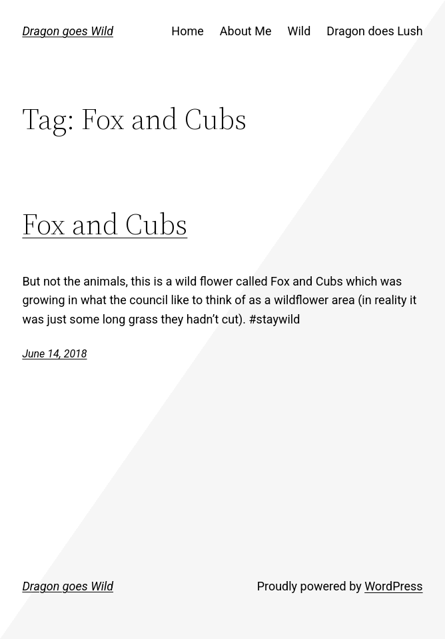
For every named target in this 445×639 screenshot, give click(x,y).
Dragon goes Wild (67, 31)
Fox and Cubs (104, 224)
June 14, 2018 (54, 353)
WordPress (393, 586)
